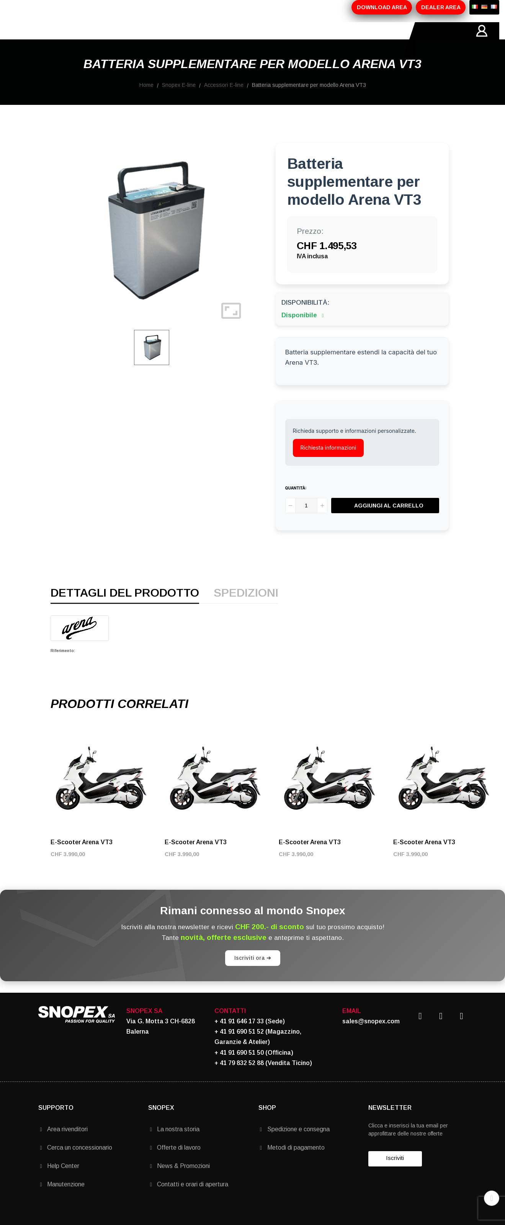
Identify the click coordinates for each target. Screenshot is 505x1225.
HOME (47, 39)
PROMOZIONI (173, 39)
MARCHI (217, 39)
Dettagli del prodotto (125, 610)
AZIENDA (83, 39)
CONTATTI (257, 39)
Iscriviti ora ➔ (252, 975)
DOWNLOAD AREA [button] (382, 7)
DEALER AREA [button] (441, 7)
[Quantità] (306, 522)
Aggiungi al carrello (388, 523)
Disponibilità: (305, 319)
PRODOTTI (125, 39)
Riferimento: (63, 668)
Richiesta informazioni (328, 465)
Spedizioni (246, 610)
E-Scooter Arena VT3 (82, 859)
